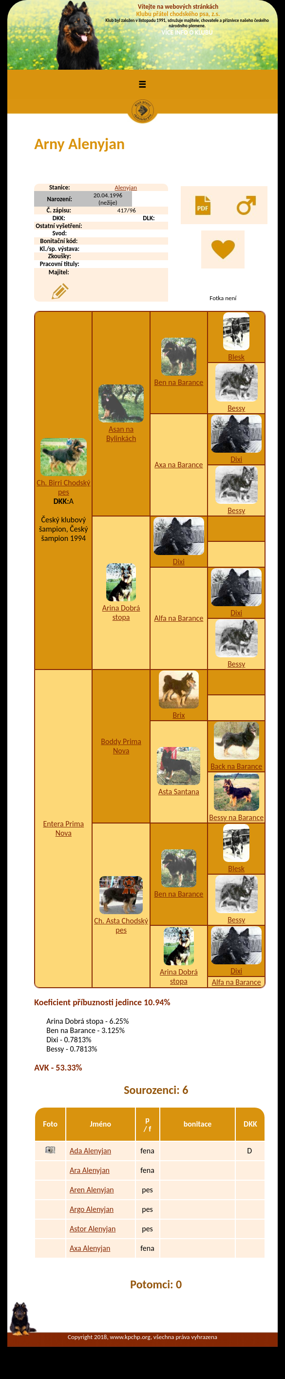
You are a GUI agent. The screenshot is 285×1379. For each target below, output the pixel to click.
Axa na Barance (178, 464)
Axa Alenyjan (90, 1248)
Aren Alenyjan (92, 1189)
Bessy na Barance (236, 817)
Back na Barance (236, 766)
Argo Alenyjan (92, 1209)
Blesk (236, 357)
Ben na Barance (179, 382)
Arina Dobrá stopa (121, 612)
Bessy (236, 408)
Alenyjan (126, 187)
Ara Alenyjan (90, 1170)
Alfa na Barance (178, 618)
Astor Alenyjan (92, 1228)
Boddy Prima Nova (121, 746)
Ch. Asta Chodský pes (121, 925)
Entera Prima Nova (63, 828)
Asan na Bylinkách (121, 433)
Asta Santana (178, 791)
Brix (178, 715)
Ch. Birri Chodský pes (63, 487)
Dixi (236, 459)
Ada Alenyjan (90, 1150)
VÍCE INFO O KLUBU (187, 32)
